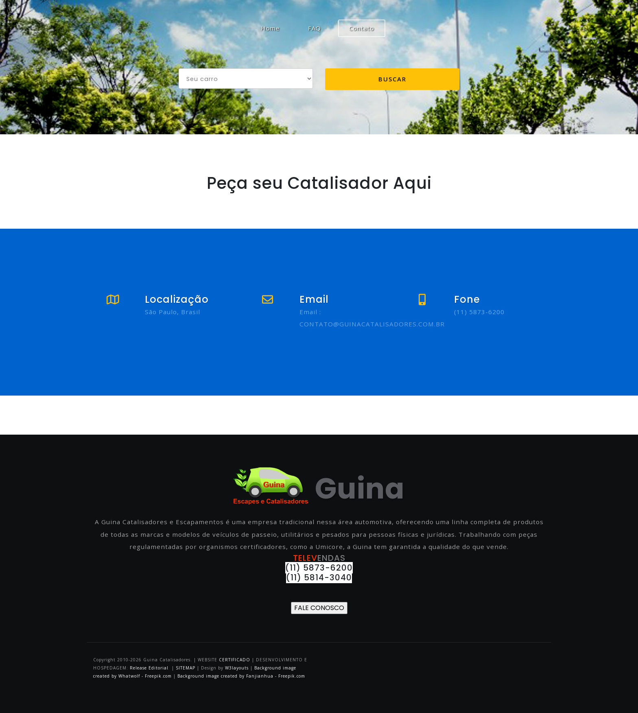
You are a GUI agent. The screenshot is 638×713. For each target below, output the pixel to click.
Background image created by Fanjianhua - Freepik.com (241, 676)
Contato (361, 28)
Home (276, 27)
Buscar (392, 79)
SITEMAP (185, 668)
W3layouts (237, 668)
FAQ (314, 28)
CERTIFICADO (234, 660)
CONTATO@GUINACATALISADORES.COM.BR (372, 324)
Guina (319, 488)
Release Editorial (149, 668)
